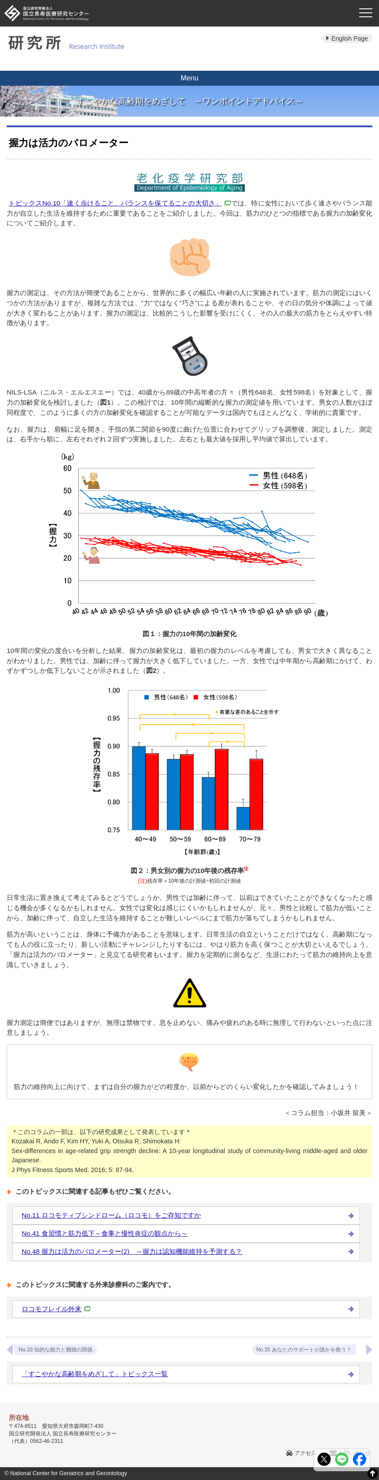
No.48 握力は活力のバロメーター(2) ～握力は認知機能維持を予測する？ (132, 1251)
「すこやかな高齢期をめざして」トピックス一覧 (95, 1374)
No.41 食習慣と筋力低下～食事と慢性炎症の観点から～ (105, 1233)
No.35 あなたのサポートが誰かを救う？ (304, 1350)
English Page (349, 38)
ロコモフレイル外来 (56, 1309)
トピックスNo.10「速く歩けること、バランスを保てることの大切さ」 (119, 203)
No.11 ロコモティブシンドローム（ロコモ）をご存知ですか (111, 1215)
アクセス (305, 1453)
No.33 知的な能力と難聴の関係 (56, 1350)
